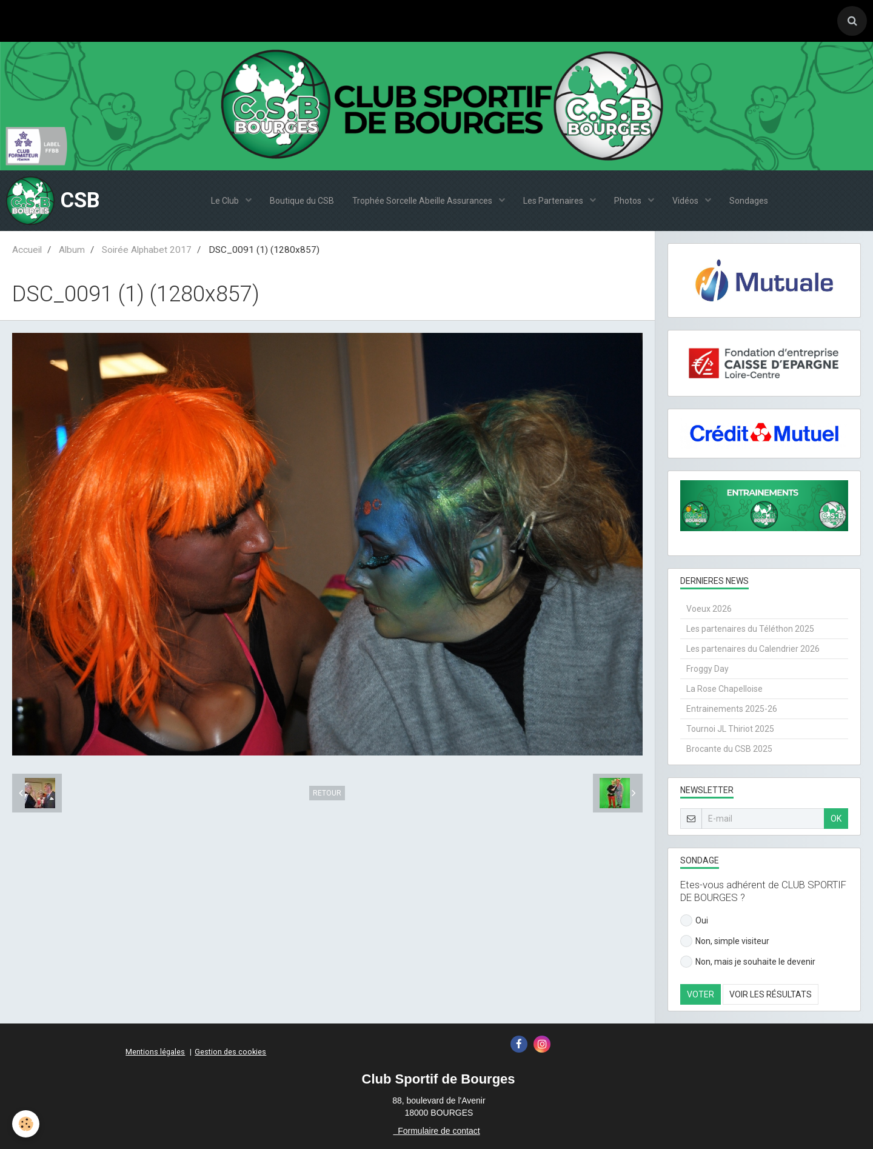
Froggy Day (707, 669)
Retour (327, 793)
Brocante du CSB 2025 (729, 749)
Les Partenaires (554, 201)
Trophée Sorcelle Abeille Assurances (423, 201)
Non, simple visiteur (724, 941)
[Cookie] (25, 1123)
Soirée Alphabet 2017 (147, 249)
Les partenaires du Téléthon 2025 (750, 629)
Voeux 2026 (709, 609)
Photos (628, 201)
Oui (694, 920)
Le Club (226, 201)
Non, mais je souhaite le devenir (747, 962)
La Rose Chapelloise (724, 689)
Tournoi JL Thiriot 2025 (730, 729)
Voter (700, 994)
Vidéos (686, 201)
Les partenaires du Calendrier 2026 (753, 649)
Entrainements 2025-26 (731, 709)
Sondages (748, 201)
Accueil (27, 249)
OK (836, 818)
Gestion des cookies (230, 1051)
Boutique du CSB (302, 201)
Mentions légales (155, 1051)
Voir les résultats (770, 994)
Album (72, 249)
